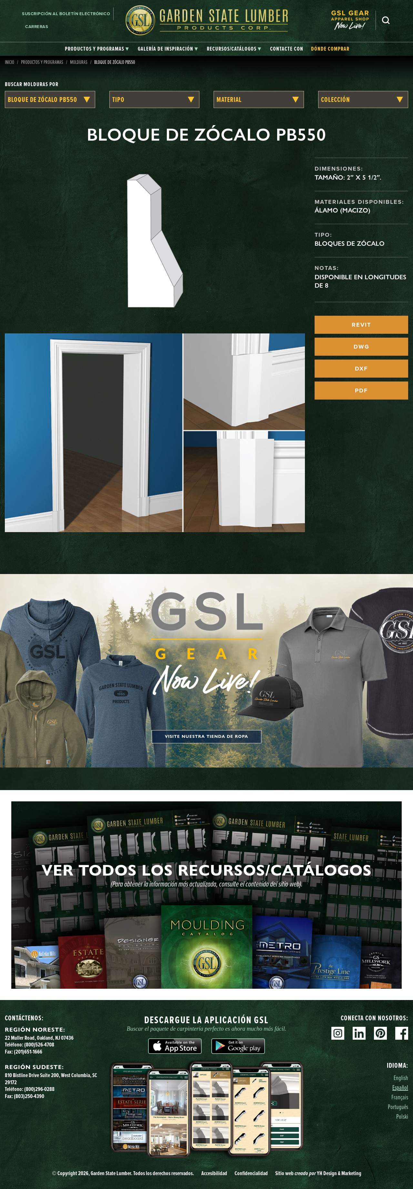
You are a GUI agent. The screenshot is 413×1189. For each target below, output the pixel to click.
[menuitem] (353, 20)
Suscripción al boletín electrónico (66, 14)
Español (400, 1087)
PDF (361, 390)
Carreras (36, 27)
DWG (361, 346)
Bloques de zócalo (350, 243)
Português (398, 1106)
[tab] (96, 49)
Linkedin (359, 1033)
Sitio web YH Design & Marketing (318, 1173)
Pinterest (380, 1033)
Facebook (401, 1033)
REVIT (361, 325)
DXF (361, 368)
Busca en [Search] (386, 20)
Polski (402, 1116)
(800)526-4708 (39, 1044)
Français (399, 1097)
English (401, 1077)
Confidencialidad (251, 1173)
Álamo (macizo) (342, 210)
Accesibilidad (214, 1173)
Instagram (337, 1033)
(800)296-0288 (39, 1089)
